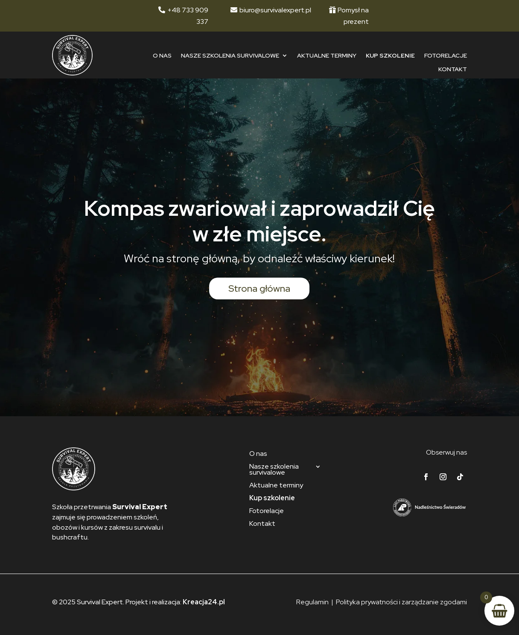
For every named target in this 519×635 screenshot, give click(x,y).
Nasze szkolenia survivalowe (230, 55)
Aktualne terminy (326, 55)
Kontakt (452, 69)
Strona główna (259, 288)
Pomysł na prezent (353, 16)
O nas (162, 55)
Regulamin (312, 601)
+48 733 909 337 (187, 16)
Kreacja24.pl (204, 601)
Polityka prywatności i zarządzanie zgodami (401, 601)
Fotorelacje (445, 55)
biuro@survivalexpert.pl (275, 10)
